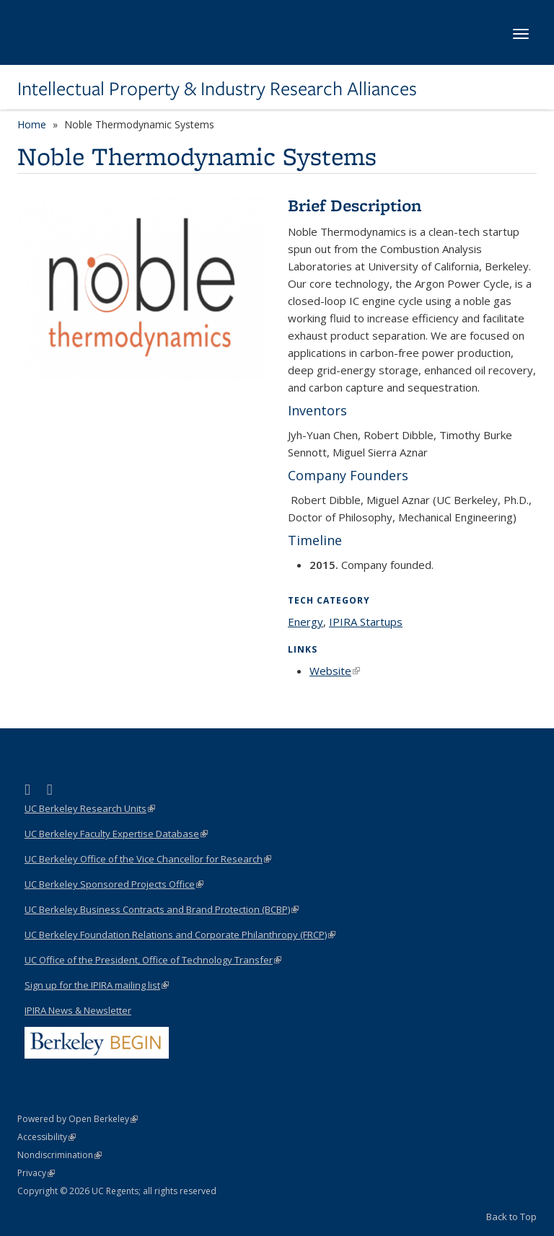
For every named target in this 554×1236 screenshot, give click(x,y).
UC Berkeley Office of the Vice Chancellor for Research (148, 858)
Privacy (36, 1173)
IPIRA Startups (366, 621)
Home (31, 124)
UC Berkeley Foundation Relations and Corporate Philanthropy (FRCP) (180, 934)
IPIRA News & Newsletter (78, 1010)
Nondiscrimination (59, 1155)
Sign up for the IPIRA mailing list (97, 985)
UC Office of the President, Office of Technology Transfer (153, 959)
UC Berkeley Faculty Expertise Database (116, 833)
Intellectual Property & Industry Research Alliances (217, 89)
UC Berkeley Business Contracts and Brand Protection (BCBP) (162, 909)
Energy (305, 621)
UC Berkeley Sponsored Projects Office (114, 884)
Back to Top (511, 1216)
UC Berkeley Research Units (90, 808)
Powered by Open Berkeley (77, 1119)
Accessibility (46, 1137)
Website (334, 670)
